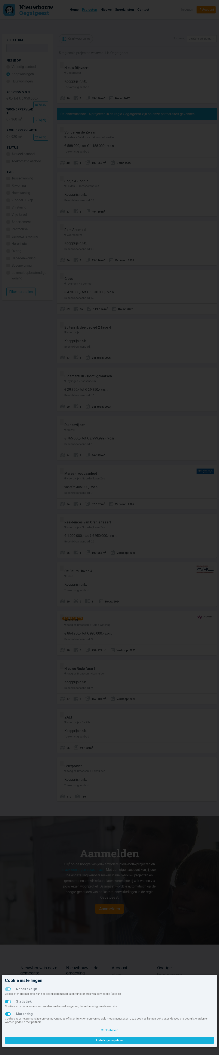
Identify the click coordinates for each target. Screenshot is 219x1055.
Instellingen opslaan (109, 1040)
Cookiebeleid (109, 1030)
